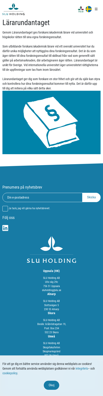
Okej (51, 385)
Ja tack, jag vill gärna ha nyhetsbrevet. (29, 208)
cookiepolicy (9, 373)
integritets (82, 368)
